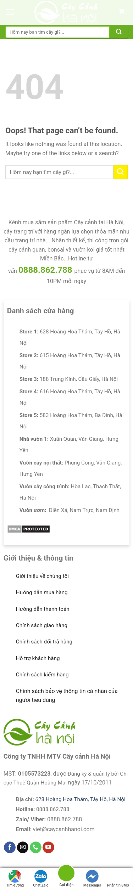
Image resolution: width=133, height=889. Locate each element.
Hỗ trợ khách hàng (38, 658)
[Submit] (119, 32)
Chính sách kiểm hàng (42, 674)
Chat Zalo (40, 878)
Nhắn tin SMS (118, 878)
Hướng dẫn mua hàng (42, 592)
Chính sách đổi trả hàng (44, 641)
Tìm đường (15, 878)
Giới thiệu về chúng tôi (42, 576)
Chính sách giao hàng (41, 625)
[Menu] (10, 12)
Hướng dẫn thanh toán (43, 609)
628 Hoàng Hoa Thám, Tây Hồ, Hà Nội (80, 799)
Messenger (92, 878)
